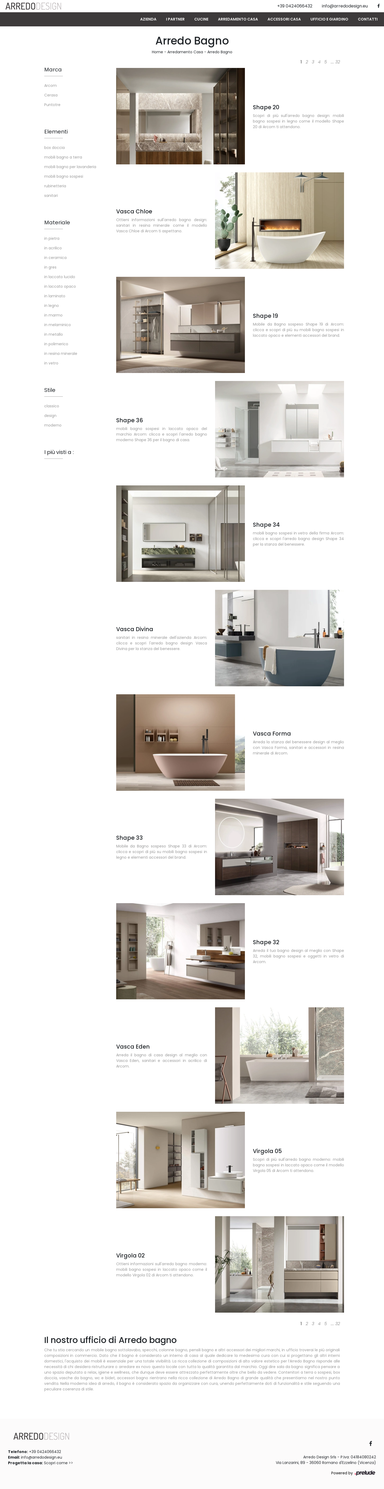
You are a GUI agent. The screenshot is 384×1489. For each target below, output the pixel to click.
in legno (51, 305)
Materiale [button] (57, 222)
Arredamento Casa (238, 19)
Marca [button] (53, 69)
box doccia (54, 147)
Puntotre (52, 104)
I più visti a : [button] (59, 452)
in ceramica (55, 257)
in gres (50, 267)
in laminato (54, 296)
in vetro (51, 363)
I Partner (175, 19)
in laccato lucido (59, 276)
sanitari (51, 195)
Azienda (148, 19)
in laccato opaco (60, 286)
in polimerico (56, 344)
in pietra (51, 238)
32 (337, 62)
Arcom (50, 85)
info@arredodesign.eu (41, 1457)
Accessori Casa (284, 19)
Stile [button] (49, 390)
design (50, 415)
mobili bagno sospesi (63, 176)
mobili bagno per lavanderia (70, 166)
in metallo (53, 334)
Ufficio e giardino (329, 19)
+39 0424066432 (45, 1451)
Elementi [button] (56, 131)
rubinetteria (55, 186)
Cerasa (51, 95)
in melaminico (57, 324)
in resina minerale (60, 353)
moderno (53, 425)
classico (51, 406)
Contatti (368, 19)
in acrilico (53, 248)
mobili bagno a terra (63, 157)
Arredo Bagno (219, 52)
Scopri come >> (58, 1463)
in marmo (53, 315)
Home (157, 52)
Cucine (201, 19)
